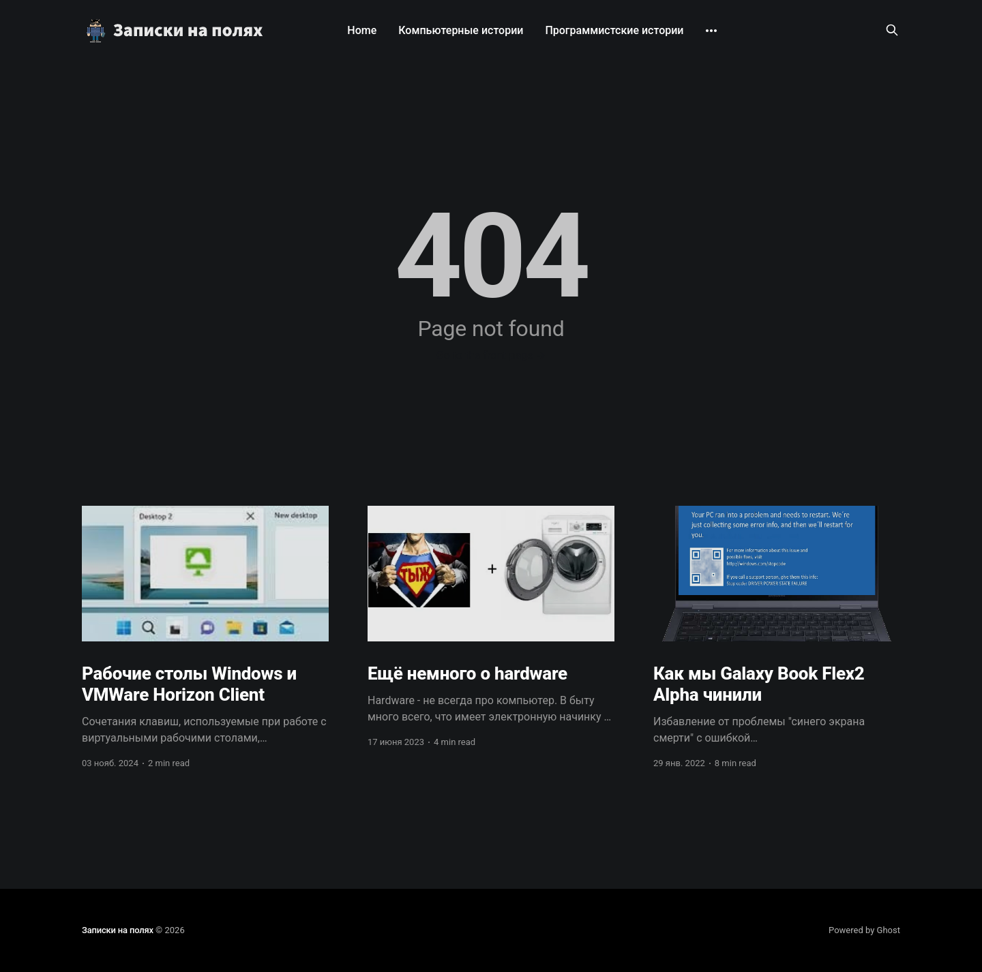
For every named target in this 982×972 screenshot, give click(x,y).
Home (361, 30)
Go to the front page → (491, 355)
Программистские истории (614, 30)
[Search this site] (892, 30)
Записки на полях (117, 930)
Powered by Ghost (864, 930)
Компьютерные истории (460, 30)
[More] (711, 30)
